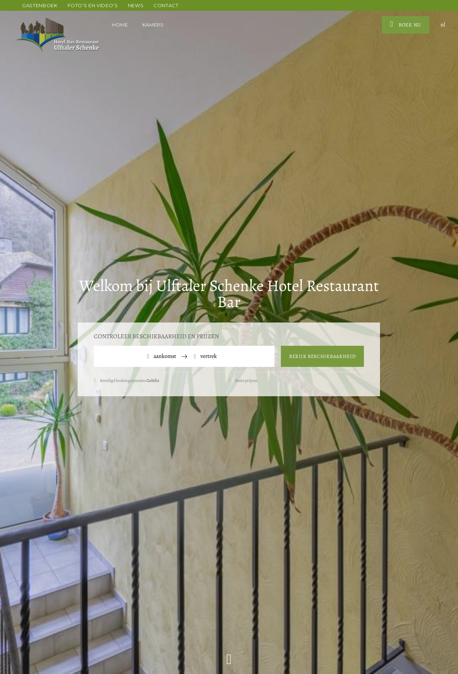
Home (120, 25)
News (136, 5)
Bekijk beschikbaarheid (322, 356)
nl (442, 25)
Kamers (153, 25)
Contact (166, 5)
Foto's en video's (93, 5)
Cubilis (152, 380)
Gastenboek (40, 5)
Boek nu (405, 24)
